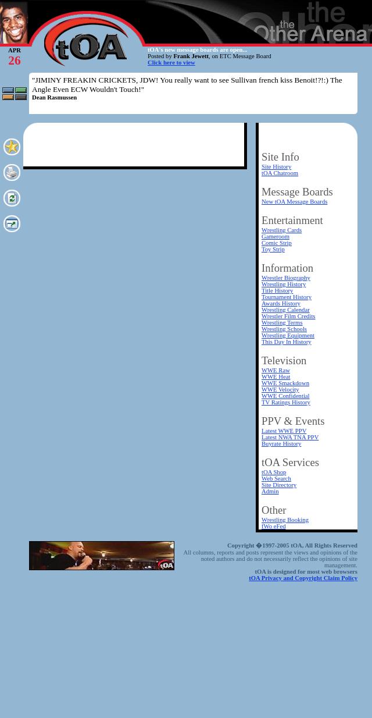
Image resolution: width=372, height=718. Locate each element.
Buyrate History (281, 443)
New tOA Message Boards (294, 201)
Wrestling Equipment (288, 335)
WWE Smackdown (285, 383)
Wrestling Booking (285, 520)
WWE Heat (276, 377)
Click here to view (171, 62)
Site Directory (279, 485)
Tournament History (287, 297)
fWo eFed (273, 526)
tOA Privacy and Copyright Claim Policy (303, 578)
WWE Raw (276, 370)
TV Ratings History (286, 402)
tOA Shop (274, 472)
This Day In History (287, 342)
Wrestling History (284, 284)
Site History (276, 166)
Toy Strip (273, 249)
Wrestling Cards (282, 230)
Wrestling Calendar (286, 310)
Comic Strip (277, 243)
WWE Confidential (286, 396)
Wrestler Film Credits (289, 316)
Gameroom (275, 236)
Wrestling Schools (284, 329)
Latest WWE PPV (284, 431)
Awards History (281, 303)
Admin (270, 491)
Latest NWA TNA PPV (290, 437)
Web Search (276, 478)
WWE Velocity (280, 389)
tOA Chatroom (280, 173)
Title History (277, 290)
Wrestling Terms (282, 322)
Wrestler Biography (286, 278)
